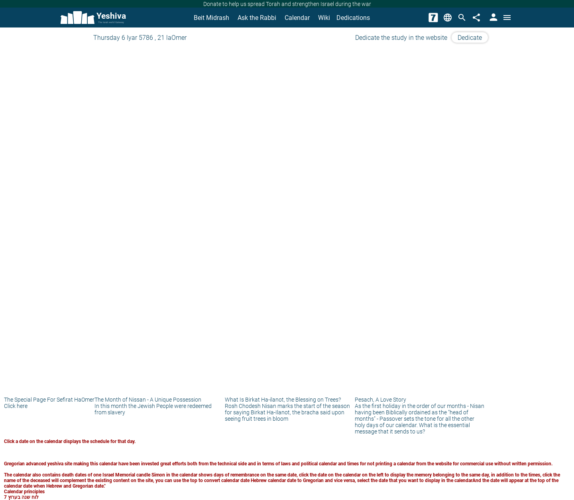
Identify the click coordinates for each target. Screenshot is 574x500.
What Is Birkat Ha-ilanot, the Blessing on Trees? (283, 399)
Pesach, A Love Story (380, 399)
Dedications (353, 18)
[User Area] (492, 18)
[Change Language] (447, 17)
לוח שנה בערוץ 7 (21, 497)
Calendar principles (24, 491)
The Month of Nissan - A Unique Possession (147, 399)
